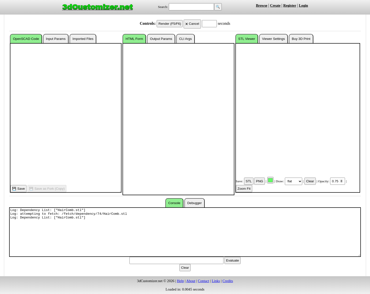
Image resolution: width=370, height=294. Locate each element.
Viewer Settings (273, 39)
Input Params (56, 39)
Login (303, 5)
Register (289, 5)
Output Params (161, 39)
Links (216, 281)
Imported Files (83, 39)
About (191, 281)
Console (174, 203)
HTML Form (134, 39)
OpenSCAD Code (26, 39)
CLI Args (185, 39)
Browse (261, 5)
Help (180, 281)
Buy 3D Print (301, 39)
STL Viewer (246, 39)
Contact (203, 281)
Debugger (194, 203)
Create (275, 5)
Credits (227, 281)
